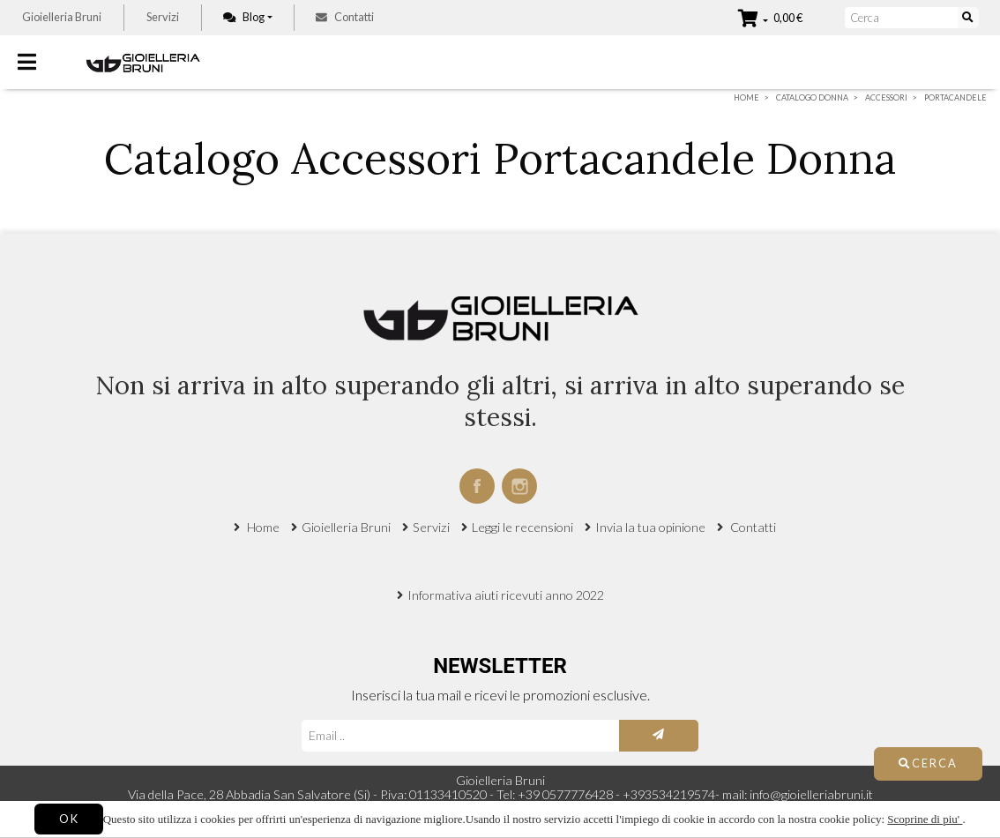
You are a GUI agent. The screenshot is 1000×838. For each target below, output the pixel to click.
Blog (244, 17)
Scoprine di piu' (924, 819)
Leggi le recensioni (522, 527)
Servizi (162, 17)
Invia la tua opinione (650, 527)
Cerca (928, 763)
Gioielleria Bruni (61, 17)
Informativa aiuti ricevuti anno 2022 (505, 594)
